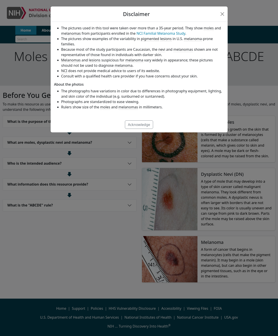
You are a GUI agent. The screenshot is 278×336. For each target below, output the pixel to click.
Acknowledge (139, 124)
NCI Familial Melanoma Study (160, 33)
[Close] (222, 14)
